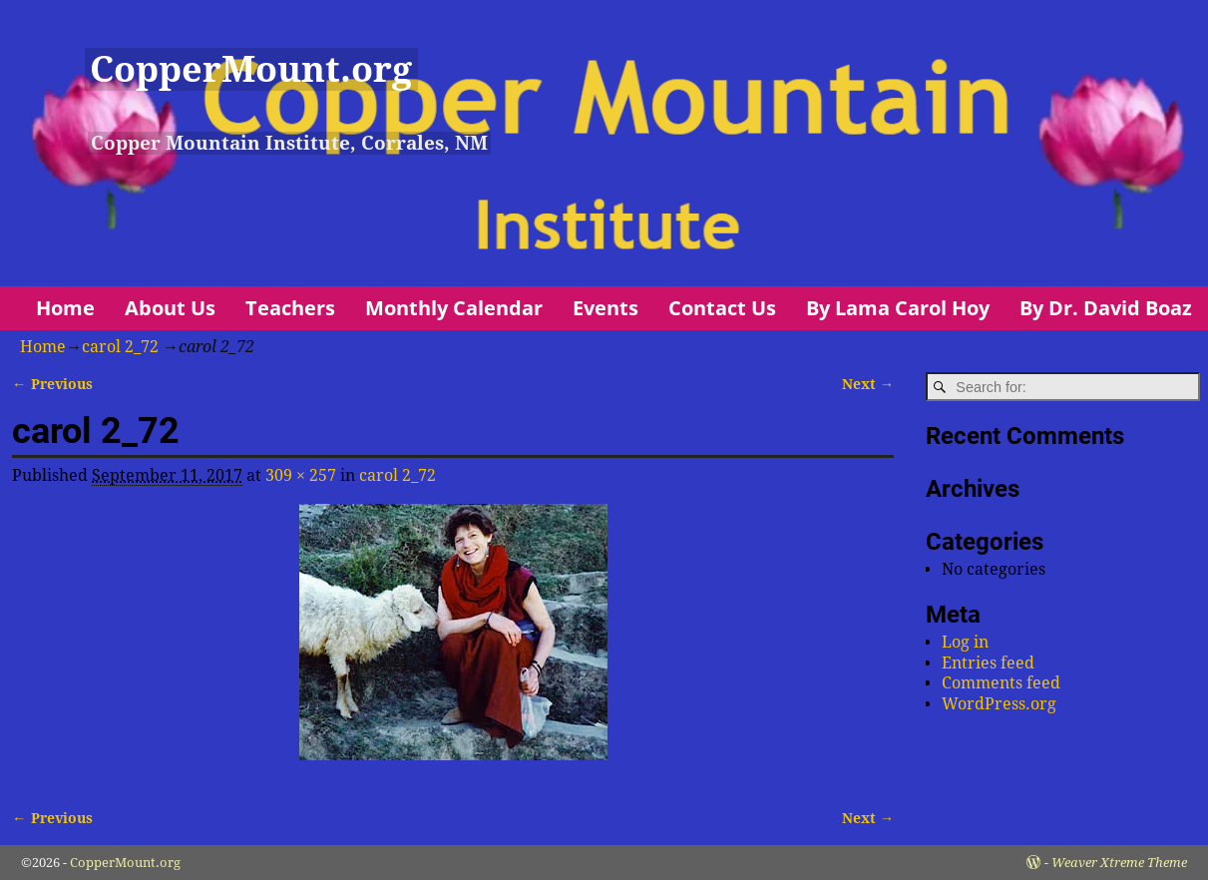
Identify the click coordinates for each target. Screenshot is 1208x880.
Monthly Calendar (454, 307)
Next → (868, 384)
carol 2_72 (120, 346)
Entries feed (988, 663)
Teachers (290, 307)
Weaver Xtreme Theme (1119, 862)
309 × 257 (300, 475)
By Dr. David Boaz (1105, 307)
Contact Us (722, 307)
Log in (965, 642)
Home (65, 307)
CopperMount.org (251, 69)
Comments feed (1001, 682)
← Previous (52, 384)
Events (605, 307)
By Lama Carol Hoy (898, 307)
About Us (170, 307)
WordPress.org (999, 703)
